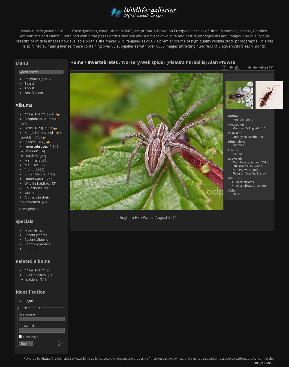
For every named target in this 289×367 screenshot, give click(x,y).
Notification (33, 92)
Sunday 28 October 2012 (249, 137)
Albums (24, 105)
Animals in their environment (34, 199)
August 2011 (259, 162)
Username (27, 314)
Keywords (32, 78)
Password (26, 325)
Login (28, 300)
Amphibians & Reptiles (42, 118)
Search (29, 83)
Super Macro (34, 174)
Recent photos (35, 234)
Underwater (33, 178)
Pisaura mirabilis (243, 173)
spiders (32, 155)
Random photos (37, 244)
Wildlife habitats (37, 183)
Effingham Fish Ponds (247, 166)
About (29, 88)
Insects (30, 141)
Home (77, 62)
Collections (33, 188)
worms (29, 192)
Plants (29, 169)
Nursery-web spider (245, 170)
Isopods (32, 151)
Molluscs (31, 164)
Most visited (34, 230)
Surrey (261, 173)
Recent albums (36, 239)
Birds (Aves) (33, 128)
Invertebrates (36, 146)
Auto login (29, 336)
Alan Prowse (240, 162)
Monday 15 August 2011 (249, 128)
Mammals (32, 160)
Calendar (31, 248)
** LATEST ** (34, 114)
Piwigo (46, 358)
